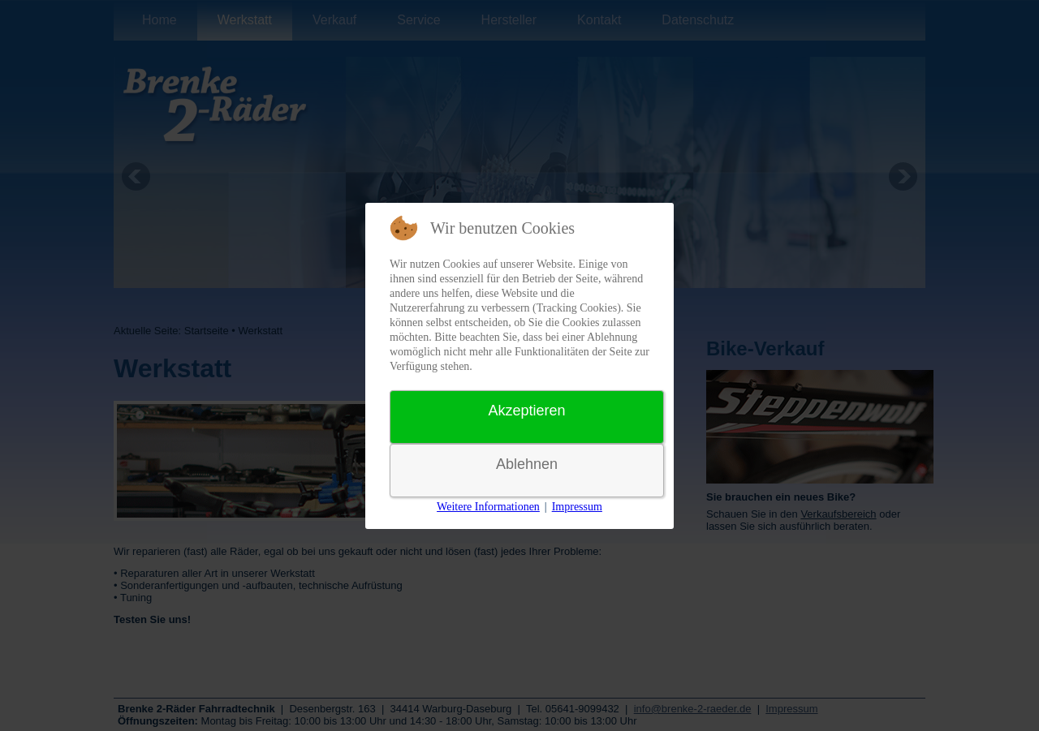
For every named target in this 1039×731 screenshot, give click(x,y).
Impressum (577, 507)
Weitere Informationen (488, 507)
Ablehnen (527, 464)
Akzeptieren (526, 410)
